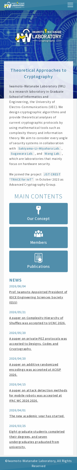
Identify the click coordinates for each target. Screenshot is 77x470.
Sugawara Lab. (22, 154)
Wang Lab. (52, 154)
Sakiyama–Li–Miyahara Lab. (39, 149)
